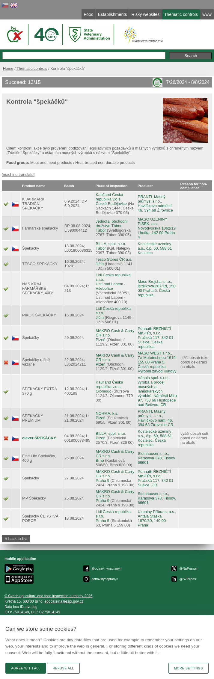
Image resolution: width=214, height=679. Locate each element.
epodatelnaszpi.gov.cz (63, 601)
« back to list (16, 538)
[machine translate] (18, 174)
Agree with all (25, 668)
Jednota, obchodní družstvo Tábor (112, 223)
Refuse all (63, 668)
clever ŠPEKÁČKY (39, 438)
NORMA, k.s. (107, 413)
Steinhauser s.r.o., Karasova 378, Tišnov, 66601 (157, 498)
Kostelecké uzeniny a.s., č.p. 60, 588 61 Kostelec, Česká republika (155, 438)
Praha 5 (102, 520)
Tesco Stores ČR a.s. (114, 259)
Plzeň (100, 339)
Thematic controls (31, 68)
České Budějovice (111, 203)
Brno (100, 460)
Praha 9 (102, 480)
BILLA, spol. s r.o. (111, 244)
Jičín (100, 264)
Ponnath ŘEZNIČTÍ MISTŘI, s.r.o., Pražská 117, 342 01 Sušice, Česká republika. (156, 337)
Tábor (101, 230)
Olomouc (103, 391)
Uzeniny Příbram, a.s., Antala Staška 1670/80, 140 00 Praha (157, 518)
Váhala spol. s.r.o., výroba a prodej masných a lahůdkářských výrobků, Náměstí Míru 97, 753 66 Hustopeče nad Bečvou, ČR (157, 391)
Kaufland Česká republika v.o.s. (109, 196)
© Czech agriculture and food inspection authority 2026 (48, 596)
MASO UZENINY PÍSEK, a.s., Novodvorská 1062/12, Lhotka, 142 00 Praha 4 (157, 228)
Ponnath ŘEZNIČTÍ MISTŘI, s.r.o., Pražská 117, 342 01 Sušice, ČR (156, 478)
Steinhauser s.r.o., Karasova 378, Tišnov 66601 (156, 458)
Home (8, 68)
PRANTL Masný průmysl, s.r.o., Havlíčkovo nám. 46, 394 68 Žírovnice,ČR (156, 418)
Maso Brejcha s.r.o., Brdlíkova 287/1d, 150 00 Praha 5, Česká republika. (157, 288)
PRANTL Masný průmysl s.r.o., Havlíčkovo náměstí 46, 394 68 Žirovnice (155, 203)
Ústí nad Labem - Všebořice (110, 286)
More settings (188, 668)
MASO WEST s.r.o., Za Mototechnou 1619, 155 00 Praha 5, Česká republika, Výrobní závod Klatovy (157, 362)
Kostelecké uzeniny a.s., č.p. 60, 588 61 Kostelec (155, 248)
